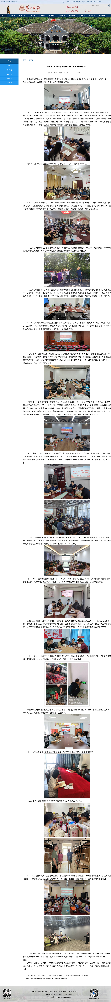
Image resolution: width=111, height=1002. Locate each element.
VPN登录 (92, 1)
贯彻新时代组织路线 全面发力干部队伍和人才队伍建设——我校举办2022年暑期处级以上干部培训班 (59, 975)
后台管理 (99, 1)
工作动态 (9, 70)
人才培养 (32, 15)
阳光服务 (102, 15)
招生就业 (62, 15)
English (63, 1)
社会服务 (72, 15)
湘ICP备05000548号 (51, 994)
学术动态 (9, 78)
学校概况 (12, 15)
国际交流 (82, 15)
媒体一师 (9, 74)
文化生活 (92, 15)
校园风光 (9, 82)
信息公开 (69, 1)
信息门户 (75, 1)
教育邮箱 (86, 1)
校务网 (81, 1)
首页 (3, 15)
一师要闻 (9, 65)
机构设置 (22, 15)
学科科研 (42, 15)
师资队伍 (52, 15)
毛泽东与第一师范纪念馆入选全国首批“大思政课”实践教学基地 (49, 978)
